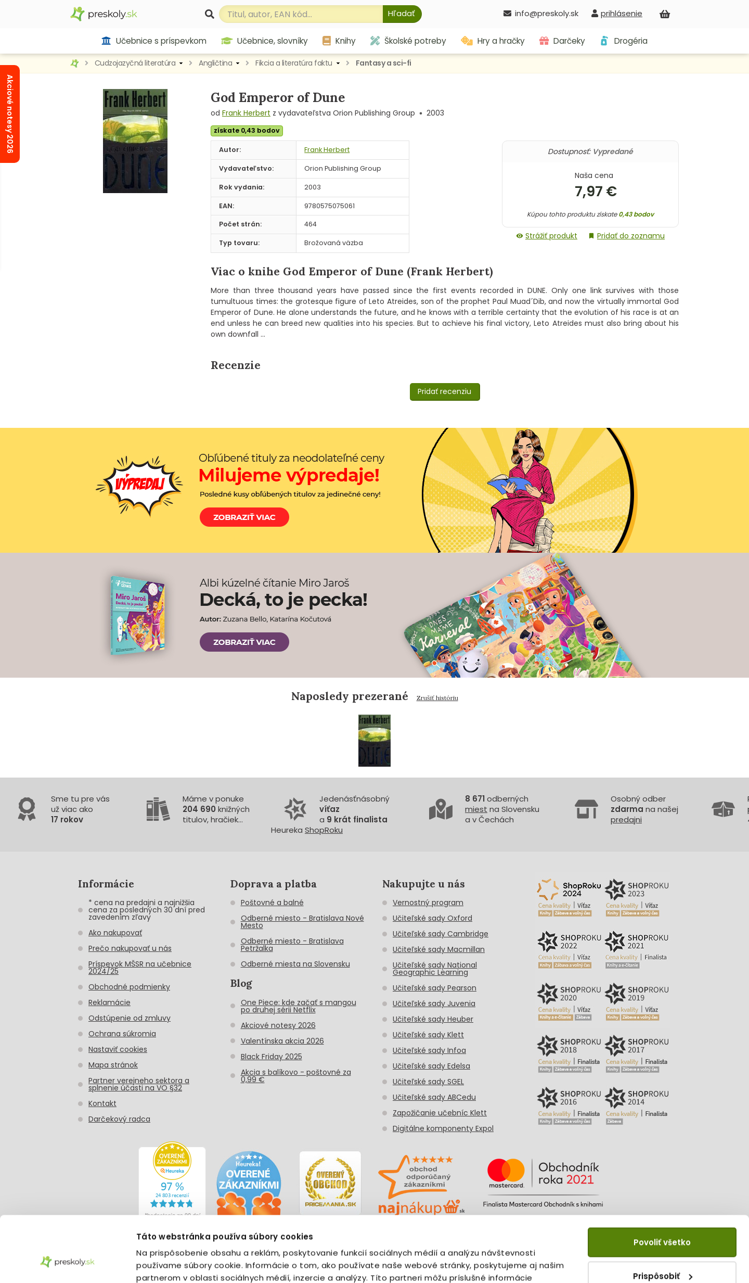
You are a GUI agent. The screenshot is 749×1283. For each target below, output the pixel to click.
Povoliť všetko (662, 1185)
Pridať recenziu (444, 391)
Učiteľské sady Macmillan (439, 949)
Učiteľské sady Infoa (429, 1050)
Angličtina (215, 63)
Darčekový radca (119, 1119)
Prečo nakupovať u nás (130, 948)
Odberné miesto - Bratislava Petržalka (292, 945)
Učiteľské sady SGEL (428, 1081)
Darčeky (562, 40)
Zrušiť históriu (437, 698)
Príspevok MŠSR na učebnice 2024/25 (139, 967)
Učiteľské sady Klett (428, 1035)
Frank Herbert (246, 113)
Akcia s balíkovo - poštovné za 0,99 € (296, 1076)
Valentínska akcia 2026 (282, 1041)
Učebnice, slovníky (264, 40)
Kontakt (102, 1103)
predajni (626, 819)
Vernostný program (428, 902)
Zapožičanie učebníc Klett (440, 1113)
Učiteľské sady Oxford (432, 918)
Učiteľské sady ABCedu (434, 1097)
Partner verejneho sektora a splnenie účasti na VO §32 (138, 1084)
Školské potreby (408, 40)
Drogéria (623, 40)
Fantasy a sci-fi (383, 63)
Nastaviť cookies (117, 1049)
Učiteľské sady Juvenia (434, 1003)
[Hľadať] (402, 14)
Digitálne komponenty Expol (443, 1128)
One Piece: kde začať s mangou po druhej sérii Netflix (298, 1006)
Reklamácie (109, 1002)
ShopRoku (324, 829)
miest (476, 809)
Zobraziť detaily (169, 1262)
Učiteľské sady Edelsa (431, 1066)
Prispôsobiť (662, 1219)
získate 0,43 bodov (247, 130)
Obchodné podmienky (129, 987)
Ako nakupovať (115, 933)
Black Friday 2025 (271, 1056)
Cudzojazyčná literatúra (135, 63)
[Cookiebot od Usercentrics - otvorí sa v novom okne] (67, 1263)
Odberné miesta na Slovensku (295, 964)
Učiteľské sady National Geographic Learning (435, 968)
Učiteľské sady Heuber (433, 1019)
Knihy (339, 40)
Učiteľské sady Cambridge (440, 934)
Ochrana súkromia (122, 1033)
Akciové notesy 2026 (278, 1025)
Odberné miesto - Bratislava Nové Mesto (302, 922)
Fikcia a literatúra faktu (293, 63)
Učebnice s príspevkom (153, 40)
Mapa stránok (113, 1065)
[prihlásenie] (616, 13)
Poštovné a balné (272, 902)
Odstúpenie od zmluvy (129, 1018)
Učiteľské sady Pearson (434, 988)
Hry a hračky (493, 40)
